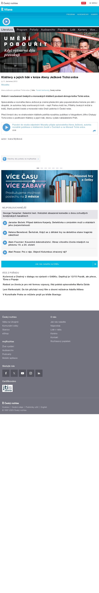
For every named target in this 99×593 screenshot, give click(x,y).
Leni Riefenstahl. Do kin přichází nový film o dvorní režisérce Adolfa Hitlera (53, 411)
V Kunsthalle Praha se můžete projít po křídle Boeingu (42, 423)
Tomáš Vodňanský (42, 146)
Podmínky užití (32, 544)
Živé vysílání (8, 483)
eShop (5, 470)
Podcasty (6, 490)
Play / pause (6, 183)
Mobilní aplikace (10, 494)
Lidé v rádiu (56, 466)
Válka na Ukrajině (10, 458)
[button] (94, 187)
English (44, 544)
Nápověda (55, 462)
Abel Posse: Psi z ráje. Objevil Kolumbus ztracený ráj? (37, 362)
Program (71, 14)
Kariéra (54, 470)
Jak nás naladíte (58, 458)
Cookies (5, 544)
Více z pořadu (10, 383)
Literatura (7, 29)
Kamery (94, 14)
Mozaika (5, 84)
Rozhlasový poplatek (60, 478)
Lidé (72, 29)
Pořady (34, 29)
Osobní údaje (17, 544)
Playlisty (63, 29)
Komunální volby (10, 462)
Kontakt (54, 474)
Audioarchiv (82, 14)
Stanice (6, 466)
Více (94, 29)
